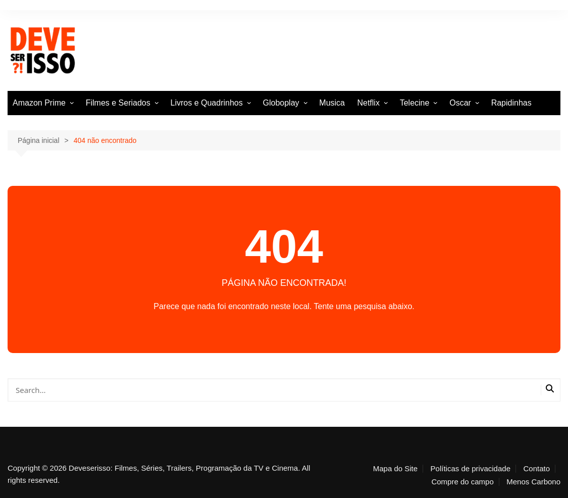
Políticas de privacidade (470, 469)
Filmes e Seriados (118, 102)
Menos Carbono (533, 482)
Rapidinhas (511, 102)
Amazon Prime (39, 102)
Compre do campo (462, 482)
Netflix (368, 102)
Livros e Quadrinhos (207, 102)
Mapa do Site (395, 469)
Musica (332, 102)
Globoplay (281, 102)
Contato (536, 469)
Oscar (460, 102)
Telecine (415, 102)
